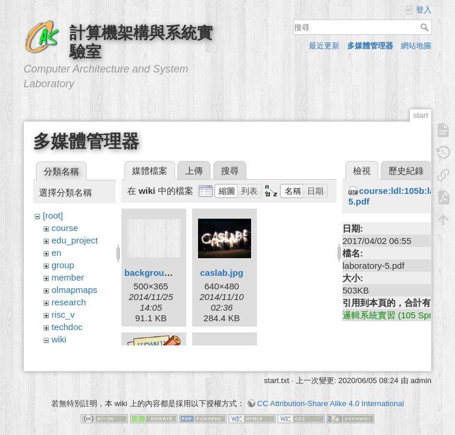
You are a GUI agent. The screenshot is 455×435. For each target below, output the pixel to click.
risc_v (63, 314)
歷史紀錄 (406, 171)
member (68, 277)
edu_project (75, 240)
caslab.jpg (221, 273)
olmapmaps (75, 290)
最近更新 (324, 45)
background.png (159, 273)
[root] (53, 215)
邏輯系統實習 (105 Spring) (394, 315)
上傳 (194, 171)
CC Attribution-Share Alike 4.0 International (330, 393)
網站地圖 (416, 45)
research (69, 302)
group (63, 265)
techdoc (67, 327)
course (65, 228)
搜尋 (425, 27)
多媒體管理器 (370, 45)
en (57, 253)
